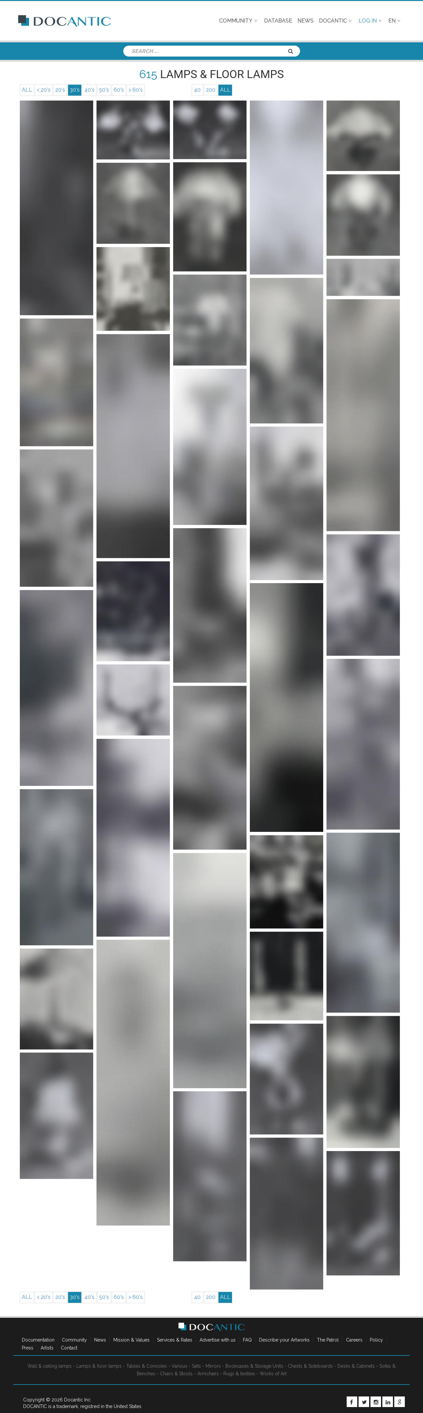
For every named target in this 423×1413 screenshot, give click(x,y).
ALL (27, 90)
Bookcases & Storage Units (254, 1366)
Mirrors (213, 1366)
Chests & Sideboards (310, 1366)
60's (119, 90)
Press (27, 1347)
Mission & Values (131, 1340)
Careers (354, 1340)
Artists (47, 1347)
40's (89, 90)
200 (210, 90)
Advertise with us (218, 1340)
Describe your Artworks (284, 1340)
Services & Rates (174, 1340)
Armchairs (208, 1373)
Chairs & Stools (176, 1373)
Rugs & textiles (239, 1373)
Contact (69, 1347)
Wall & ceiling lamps (49, 1366)
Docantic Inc (77, 1399)
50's (104, 90)
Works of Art (273, 1373)
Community (74, 1340)
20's (60, 90)
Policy (376, 1340)
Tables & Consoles (146, 1366)
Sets (196, 1366)
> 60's (136, 90)
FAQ (247, 1340)
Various (179, 1366)
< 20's (44, 90)
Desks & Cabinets (356, 1366)
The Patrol (328, 1340)
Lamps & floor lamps (99, 1366)
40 (197, 90)
